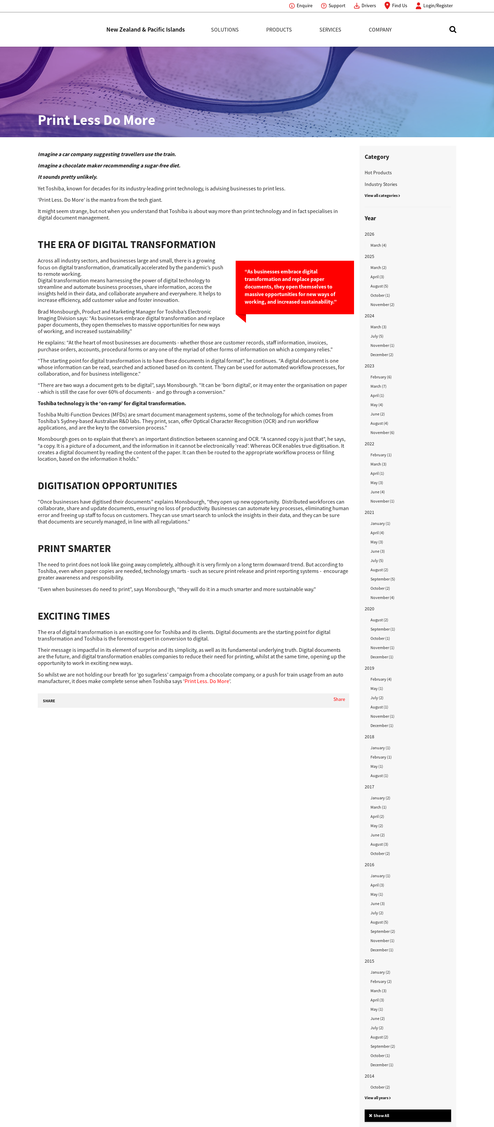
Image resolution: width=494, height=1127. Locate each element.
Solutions (225, 29)
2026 (369, 234)
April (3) (377, 276)
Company (380, 29)
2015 (369, 961)
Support (337, 5)
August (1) (379, 706)
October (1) (380, 295)
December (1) (381, 656)
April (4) (377, 532)
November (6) (382, 432)
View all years (378, 1097)
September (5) (382, 579)
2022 (369, 444)
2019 (369, 668)
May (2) (376, 825)
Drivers (369, 5)
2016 (369, 864)
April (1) (377, 395)
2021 (369, 512)
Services (330, 29)
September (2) (382, 931)
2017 (369, 787)
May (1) (376, 688)
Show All (379, 1115)
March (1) (378, 807)
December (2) (381, 354)
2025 (369, 256)
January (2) (380, 797)
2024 (369, 316)
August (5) (379, 286)
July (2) (377, 697)
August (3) (379, 844)
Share (339, 699)
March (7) (378, 386)
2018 (369, 736)
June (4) (377, 491)
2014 (369, 1076)
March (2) (378, 267)
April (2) (377, 816)
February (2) (381, 981)
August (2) (379, 569)
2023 (369, 366)
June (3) (377, 551)
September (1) (382, 629)
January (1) (380, 523)
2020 (369, 609)
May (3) (376, 482)
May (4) (376, 404)
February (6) (381, 376)
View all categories (382, 195)
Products (279, 29)
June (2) (377, 413)
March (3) (378, 326)
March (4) (378, 245)
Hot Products (378, 172)
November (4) (382, 597)
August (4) (379, 423)
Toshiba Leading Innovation (72, 29)
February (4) (381, 679)
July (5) (377, 336)
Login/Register (438, 5)
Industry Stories (381, 184)
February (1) (381, 454)
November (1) (382, 345)
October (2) (380, 588)
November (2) (382, 304)
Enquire (305, 5)
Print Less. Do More (207, 681)
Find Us (399, 5)
